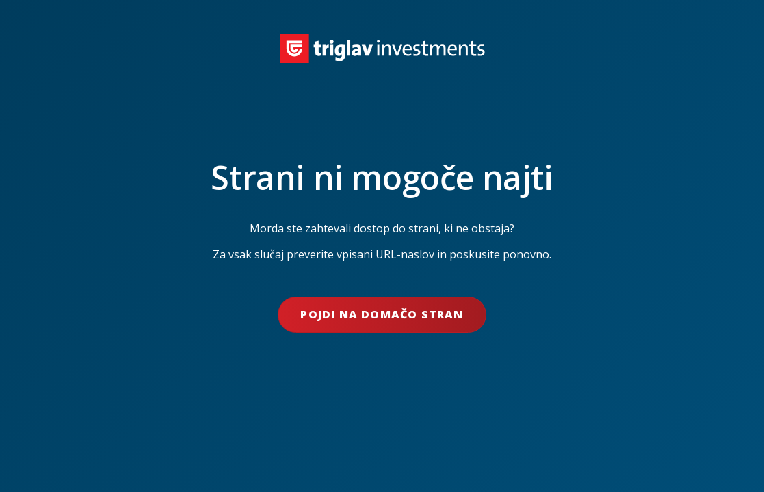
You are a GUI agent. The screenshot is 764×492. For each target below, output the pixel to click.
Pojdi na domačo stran (381, 314)
